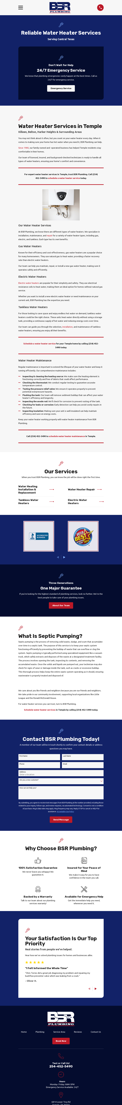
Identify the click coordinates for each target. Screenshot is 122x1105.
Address (22, 772)
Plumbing (40, 1032)
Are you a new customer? (29, 780)
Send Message (61, 819)
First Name (23, 756)
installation (67, 327)
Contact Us (96, 1032)
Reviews (78, 1032)
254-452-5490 (61, 1066)
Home (24, 1032)
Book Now (61, 1041)
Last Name (67, 756)
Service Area (59, 1032)
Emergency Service (61, 88)
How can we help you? (27, 788)
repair (49, 235)
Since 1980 (23, 148)
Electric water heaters (28, 283)
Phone (21, 764)
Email (65, 764)
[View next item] (64, 557)
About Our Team (61, 605)
